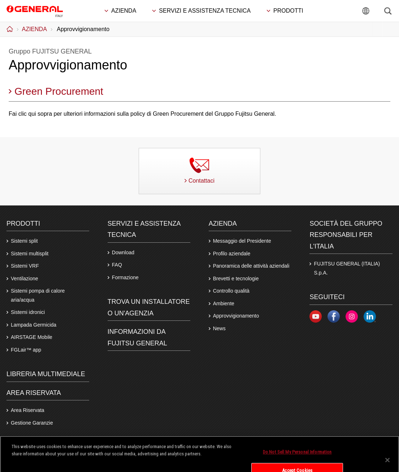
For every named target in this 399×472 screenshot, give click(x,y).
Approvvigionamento (236, 316)
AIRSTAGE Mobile (31, 337)
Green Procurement (58, 91)
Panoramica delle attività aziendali (251, 266)
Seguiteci (326, 297)
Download (123, 252)
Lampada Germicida (33, 325)
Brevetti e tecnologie (236, 278)
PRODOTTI (23, 223)
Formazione (125, 277)
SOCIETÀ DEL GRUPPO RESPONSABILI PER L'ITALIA (345, 235)
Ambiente (223, 303)
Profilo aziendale (232, 253)
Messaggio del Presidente (242, 241)
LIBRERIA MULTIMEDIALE (45, 374)
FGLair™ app (26, 350)
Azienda (223, 223)
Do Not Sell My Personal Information (297, 459)
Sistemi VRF (25, 266)
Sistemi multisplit (29, 253)
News (219, 328)
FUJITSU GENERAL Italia (34, 10)
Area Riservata (27, 410)
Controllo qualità (231, 291)
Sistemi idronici (28, 312)
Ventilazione (24, 278)
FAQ (117, 265)
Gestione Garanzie (32, 423)
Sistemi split (24, 241)
